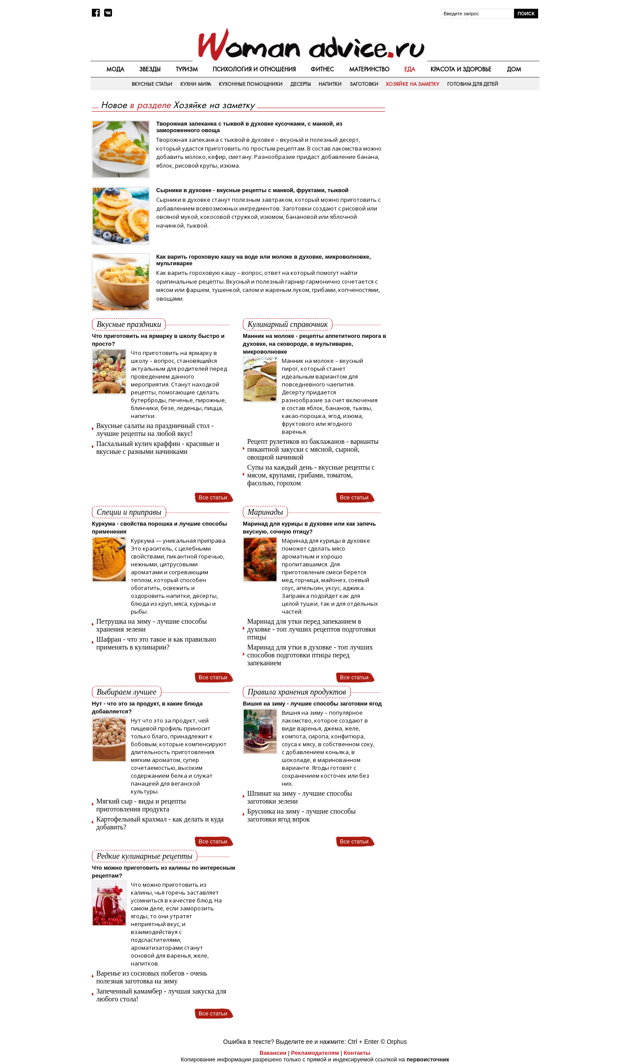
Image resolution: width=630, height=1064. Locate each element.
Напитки (330, 84)
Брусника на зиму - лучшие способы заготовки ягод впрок (301, 815)
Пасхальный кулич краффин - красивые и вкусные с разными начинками (158, 447)
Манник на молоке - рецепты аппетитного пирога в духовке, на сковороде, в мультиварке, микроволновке (314, 344)
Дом (514, 69)
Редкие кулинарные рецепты (144, 856)
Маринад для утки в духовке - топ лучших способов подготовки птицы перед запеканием (310, 655)
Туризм (187, 69)
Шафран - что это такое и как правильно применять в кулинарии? (156, 643)
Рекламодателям (315, 1053)
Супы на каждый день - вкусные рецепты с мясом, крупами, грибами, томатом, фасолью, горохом (311, 475)
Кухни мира (195, 84)
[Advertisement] (465, 162)
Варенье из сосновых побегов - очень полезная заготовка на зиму (151, 977)
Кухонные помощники (251, 84)
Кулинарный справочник (288, 324)
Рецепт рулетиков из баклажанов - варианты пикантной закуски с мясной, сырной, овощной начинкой (312, 449)
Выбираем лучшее (127, 692)
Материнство (369, 69)
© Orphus (394, 1041)
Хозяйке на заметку (412, 84)
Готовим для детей (473, 84)
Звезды (150, 69)
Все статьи (213, 497)
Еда (409, 69)
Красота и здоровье (461, 69)
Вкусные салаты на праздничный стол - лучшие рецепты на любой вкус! (155, 429)
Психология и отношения (254, 69)
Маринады (265, 512)
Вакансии (272, 1053)
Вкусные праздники (129, 324)
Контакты (356, 1053)
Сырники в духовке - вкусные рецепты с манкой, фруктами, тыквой (252, 190)
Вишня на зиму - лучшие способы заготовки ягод (312, 703)
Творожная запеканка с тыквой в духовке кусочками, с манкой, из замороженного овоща (249, 126)
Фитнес (322, 69)
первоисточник (427, 1059)
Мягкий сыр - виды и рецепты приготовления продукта (141, 805)
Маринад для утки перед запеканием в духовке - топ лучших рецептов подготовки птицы (311, 629)
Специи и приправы (129, 512)
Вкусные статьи (152, 84)
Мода (115, 69)
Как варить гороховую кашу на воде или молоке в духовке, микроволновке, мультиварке (263, 260)
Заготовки (364, 84)
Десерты (300, 84)
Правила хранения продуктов (297, 692)
